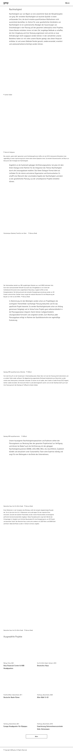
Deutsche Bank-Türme (12, 697)
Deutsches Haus (43, 666)
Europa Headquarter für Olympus (15, 726)
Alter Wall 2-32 (42, 697)
